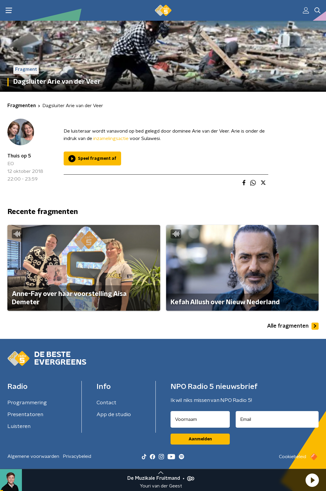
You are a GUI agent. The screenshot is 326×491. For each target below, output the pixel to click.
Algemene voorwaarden (33, 456)
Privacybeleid (77, 456)
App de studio (114, 414)
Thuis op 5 (19, 156)
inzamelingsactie (111, 138)
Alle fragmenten (293, 326)
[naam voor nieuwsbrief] (200, 419)
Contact (106, 402)
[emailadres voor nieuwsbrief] (277, 419)
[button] (312, 480)
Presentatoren (25, 414)
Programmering (27, 402)
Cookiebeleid (292, 456)
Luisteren (18, 426)
